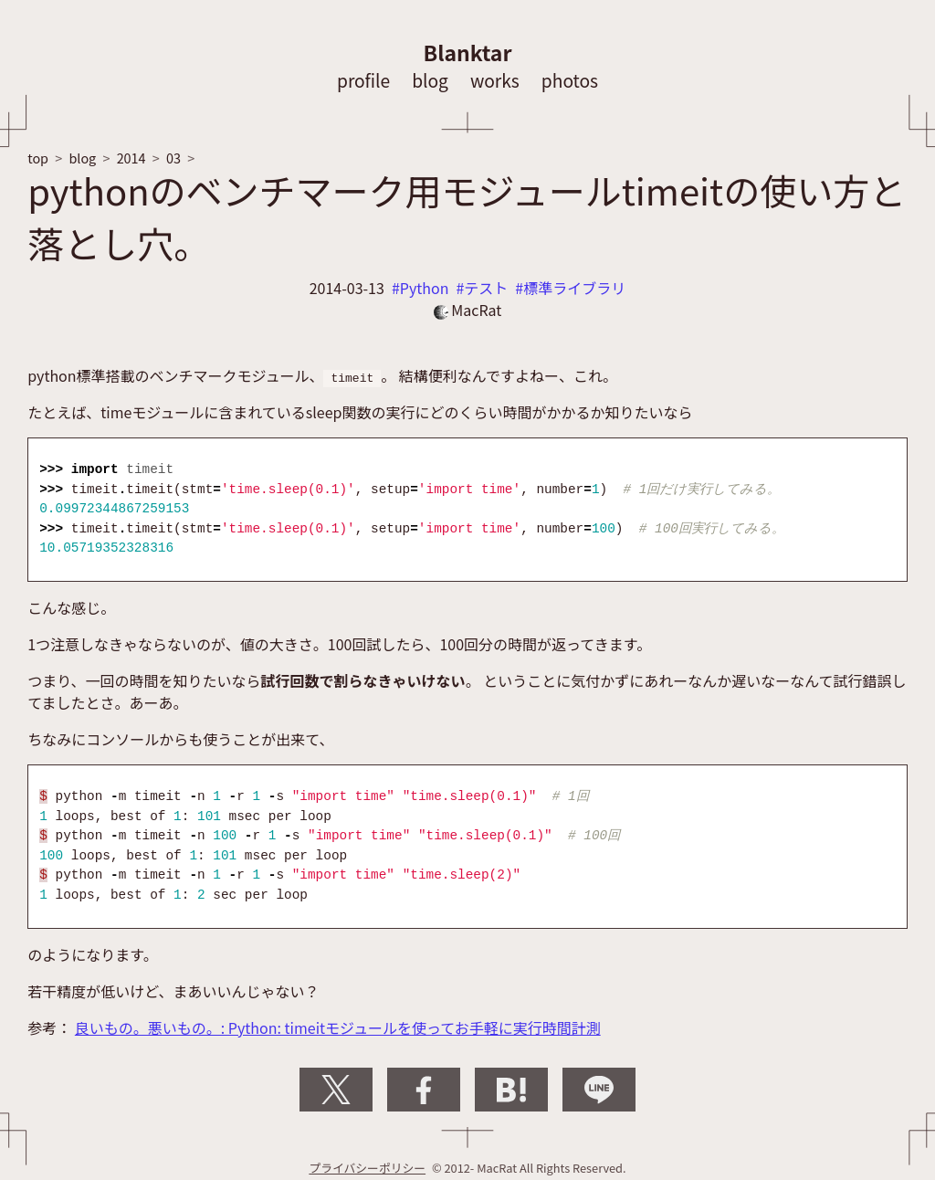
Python (424, 288)
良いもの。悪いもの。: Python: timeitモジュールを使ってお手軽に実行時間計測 (338, 1027)
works (495, 80)
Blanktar (468, 52)
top (37, 157)
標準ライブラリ (574, 288)
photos (569, 80)
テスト (486, 288)
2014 (131, 157)
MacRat (468, 310)
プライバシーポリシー (367, 1167)
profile (363, 80)
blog (430, 80)
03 (173, 157)
